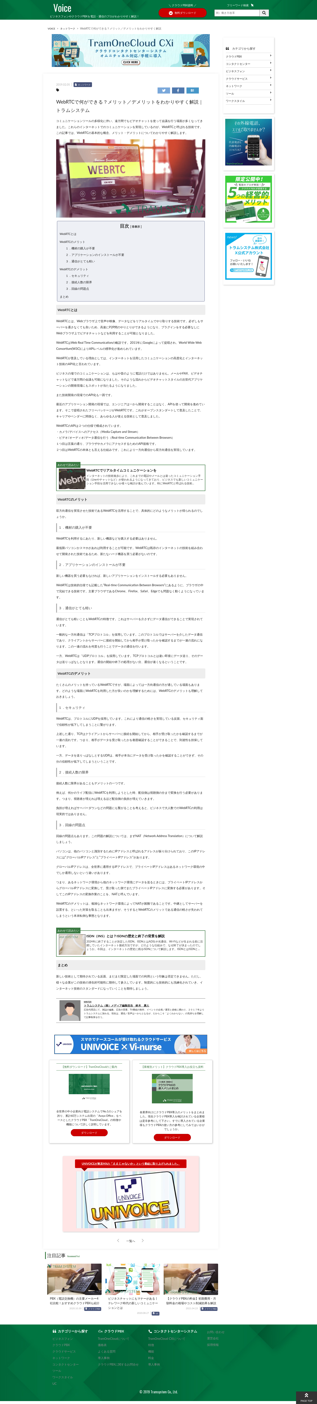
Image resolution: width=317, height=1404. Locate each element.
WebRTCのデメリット (74, 271)
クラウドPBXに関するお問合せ (118, 1367)
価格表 (103, 1348)
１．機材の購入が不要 (80, 249)
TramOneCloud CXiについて (163, 1342)
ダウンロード (89, 1136)
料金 (149, 1361)
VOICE (52, 28)
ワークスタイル (235, 101)
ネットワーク (69, 28)
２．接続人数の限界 (79, 285)
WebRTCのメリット (73, 242)
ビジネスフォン (235, 71)
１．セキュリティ (77, 278)
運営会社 (212, 1342)
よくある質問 (107, 1355)
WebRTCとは (68, 234)
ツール (230, 93)
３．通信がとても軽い (80, 263)
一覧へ (131, 1244)
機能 (149, 1355)
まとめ (64, 300)
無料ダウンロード (182, 13)
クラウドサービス (237, 78)
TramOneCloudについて (113, 1342)
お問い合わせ (215, 1335)
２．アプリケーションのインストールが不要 (95, 256)
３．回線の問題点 (77, 292)
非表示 (136, 226)
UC (157, 1317)
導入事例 (104, 1361)
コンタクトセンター (238, 63)
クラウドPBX (94, 1312)
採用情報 (212, 1348)
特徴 (149, 1348)
